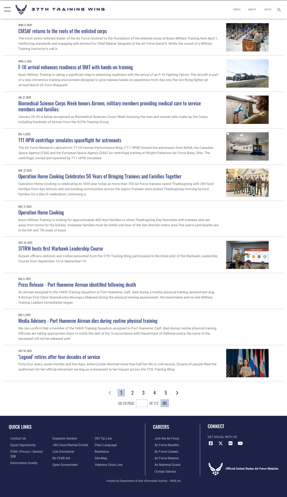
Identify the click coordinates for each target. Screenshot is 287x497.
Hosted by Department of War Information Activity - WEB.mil (143, 480)
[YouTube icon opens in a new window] (240, 443)
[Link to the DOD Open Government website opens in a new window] (64, 458)
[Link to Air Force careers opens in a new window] (164, 451)
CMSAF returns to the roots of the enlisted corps (62, 31)
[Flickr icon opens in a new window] (230, 443)
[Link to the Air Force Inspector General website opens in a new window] (20, 464)
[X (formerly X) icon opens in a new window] (221, 443)
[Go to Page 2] (132, 393)
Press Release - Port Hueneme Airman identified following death (77, 284)
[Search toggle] (279, 9)
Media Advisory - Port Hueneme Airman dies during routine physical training (87, 320)
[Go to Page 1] (121, 393)
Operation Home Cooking (41, 212)
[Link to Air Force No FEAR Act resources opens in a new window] (60, 451)
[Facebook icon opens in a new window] (211, 443)
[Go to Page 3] (143, 393)
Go (165, 403)
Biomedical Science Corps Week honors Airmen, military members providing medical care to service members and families (109, 106)
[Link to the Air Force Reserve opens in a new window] (164, 458)
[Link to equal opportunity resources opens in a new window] (20, 445)
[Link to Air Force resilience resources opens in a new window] (102, 445)
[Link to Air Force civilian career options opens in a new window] (163, 471)
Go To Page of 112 (138, 403)
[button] (6, 9)
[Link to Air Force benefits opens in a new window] (165, 445)
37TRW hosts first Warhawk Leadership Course (60, 248)
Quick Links (20, 426)
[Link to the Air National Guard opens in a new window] (165, 464)
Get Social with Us (222, 437)
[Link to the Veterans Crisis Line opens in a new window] (108, 458)
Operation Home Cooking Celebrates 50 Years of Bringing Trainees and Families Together (100, 176)
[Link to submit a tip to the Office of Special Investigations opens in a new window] (60, 464)
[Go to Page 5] (165, 393)
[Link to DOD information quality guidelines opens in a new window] (21, 458)
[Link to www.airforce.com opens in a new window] (165, 438)
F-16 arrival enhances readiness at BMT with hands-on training (75, 67)
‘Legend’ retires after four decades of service (59, 356)
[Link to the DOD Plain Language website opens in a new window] (105, 438)
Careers (161, 426)
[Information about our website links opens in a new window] (62, 445)
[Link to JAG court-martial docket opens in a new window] (69, 438)
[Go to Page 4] (154, 393)
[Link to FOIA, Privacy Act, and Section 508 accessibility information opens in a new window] (27, 451)
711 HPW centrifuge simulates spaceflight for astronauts (69, 140)
